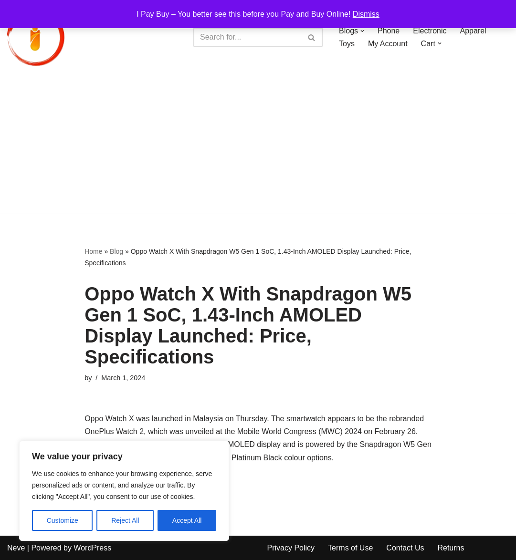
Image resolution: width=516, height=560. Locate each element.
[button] (362, 31)
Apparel (473, 31)
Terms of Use (350, 548)
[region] (124, 491)
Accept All (186, 520)
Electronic (429, 31)
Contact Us (405, 548)
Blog (116, 251)
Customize (62, 520)
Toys (347, 44)
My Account (388, 44)
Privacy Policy (291, 548)
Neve (16, 548)
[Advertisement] (258, 146)
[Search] (247, 37)
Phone (389, 31)
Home (93, 251)
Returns (450, 548)
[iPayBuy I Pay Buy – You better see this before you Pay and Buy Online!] (35, 37)
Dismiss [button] (366, 14)
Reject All (125, 520)
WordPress (92, 548)
